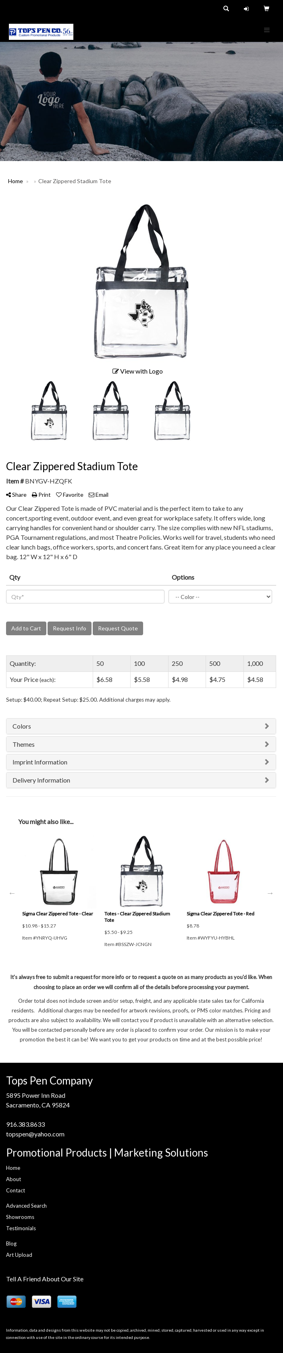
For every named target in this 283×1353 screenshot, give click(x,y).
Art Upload (19, 1255)
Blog (11, 1243)
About (13, 1179)
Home (13, 1168)
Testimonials (21, 1228)
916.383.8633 (25, 1124)
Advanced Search (26, 1205)
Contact (15, 1190)
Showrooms (20, 1217)
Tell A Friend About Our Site (44, 1279)
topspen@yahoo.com (35, 1134)
